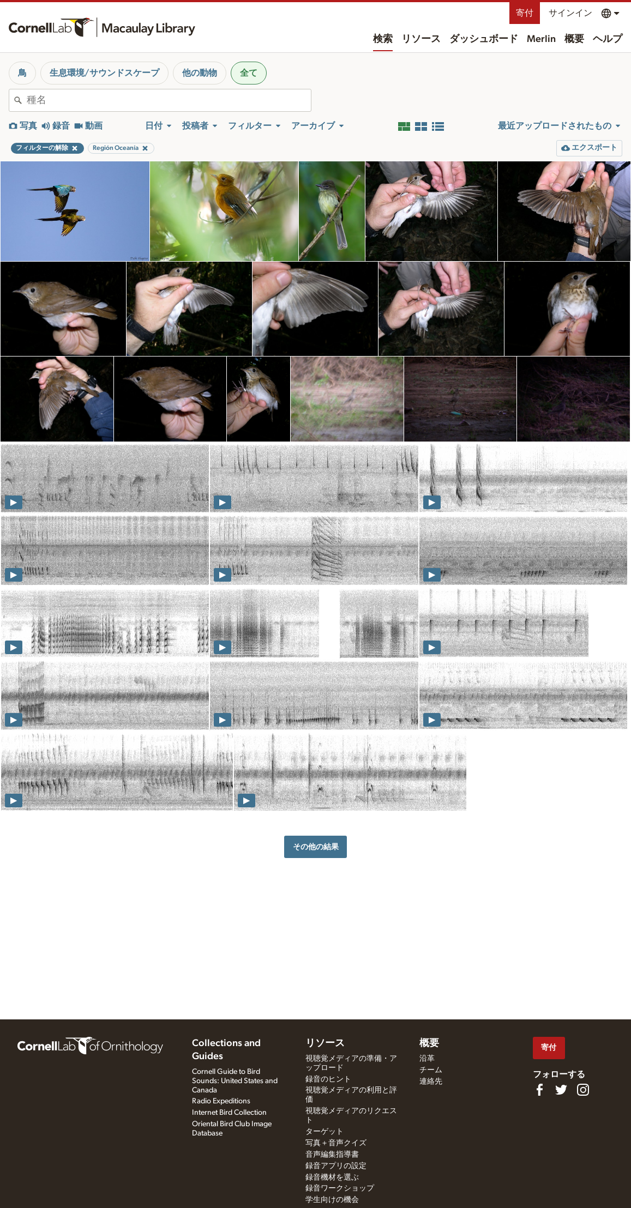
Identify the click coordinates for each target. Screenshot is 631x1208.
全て (248, 73)
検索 (383, 39)
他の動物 (199, 73)
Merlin (541, 39)
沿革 (427, 1058)
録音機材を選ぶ (332, 1177)
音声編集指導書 (332, 1154)
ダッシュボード (483, 39)
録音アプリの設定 (335, 1166)
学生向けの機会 (332, 1200)
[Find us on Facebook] (539, 1089)
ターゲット (324, 1131)
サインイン (570, 13)
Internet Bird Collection (229, 1112)
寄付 (524, 13)
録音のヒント (328, 1079)
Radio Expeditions (221, 1101)
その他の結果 (316, 847)
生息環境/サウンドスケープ (104, 73)
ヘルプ (607, 39)
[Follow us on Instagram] (583, 1089)
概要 (574, 39)
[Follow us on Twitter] (561, 1089)
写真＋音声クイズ (335, 1143)
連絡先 (430, 1081)
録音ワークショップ (339, 1188)
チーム (430, 1070)
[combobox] (169, 100)
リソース (421, 39)
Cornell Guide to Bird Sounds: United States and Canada (235, 1081)
